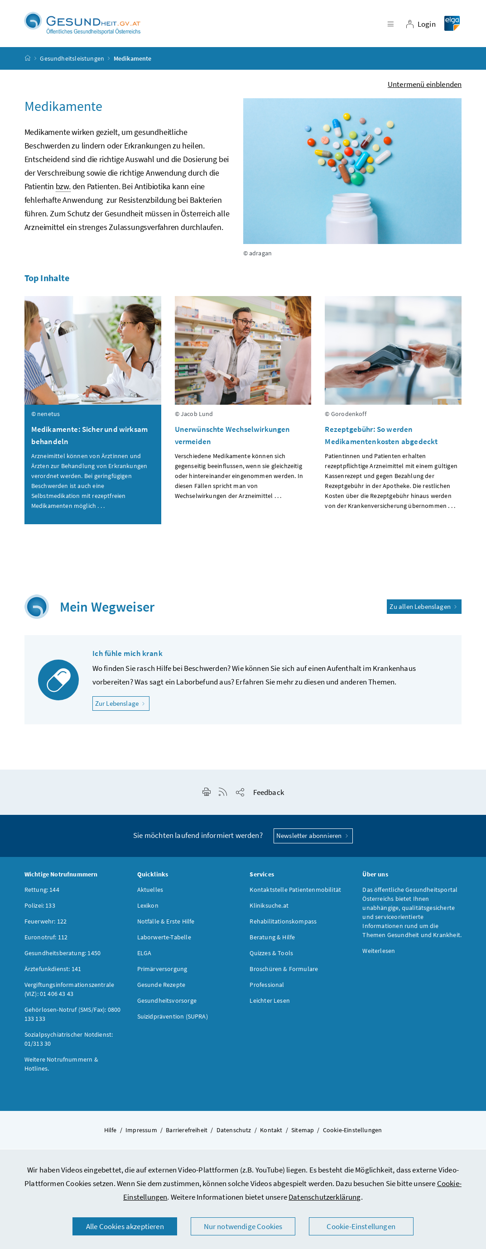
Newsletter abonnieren (313, 838)
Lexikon (148, 908)
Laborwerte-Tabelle (164, 939)
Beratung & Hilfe (272, 939)
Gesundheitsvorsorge (167, 1003)
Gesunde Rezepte (161, 987)
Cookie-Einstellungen (361, 1226)
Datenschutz (234, 1132)
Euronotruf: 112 (46, 939)
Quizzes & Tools (271, 955)
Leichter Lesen (269, 1003)
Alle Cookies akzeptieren (125, 1226)
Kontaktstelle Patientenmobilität (295, 892)
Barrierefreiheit (186, 1132)
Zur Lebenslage (122, 705)
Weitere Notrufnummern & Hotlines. (61, 1066)
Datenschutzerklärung (325, 1197)
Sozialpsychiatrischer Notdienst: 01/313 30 (68, 1041)
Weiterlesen (378, 953)
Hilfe (110, 1132)
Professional (267, 987)
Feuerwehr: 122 (45, 923)
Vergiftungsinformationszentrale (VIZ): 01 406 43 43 (69, 991)
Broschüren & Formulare (284, 971)
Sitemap (302, 1132)
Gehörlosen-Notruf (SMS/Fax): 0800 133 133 (72, 1016)
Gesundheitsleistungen (72, 61)
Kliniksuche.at (269, 908)
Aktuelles (150, 892)
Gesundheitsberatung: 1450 (62, 955)
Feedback (268, 794)
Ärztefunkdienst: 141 (53, 971)
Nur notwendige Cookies (243, 1226)
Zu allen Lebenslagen (424, 608)
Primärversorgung (162, 971)
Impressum (141, 1132)
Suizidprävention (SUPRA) (172, 1019)
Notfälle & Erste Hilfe (166, 923)
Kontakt (271, 1132)
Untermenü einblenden (425, 86)
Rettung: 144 (41, 892)
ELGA (144, 955)
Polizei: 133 (39, 908)
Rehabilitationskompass (283, 923)
